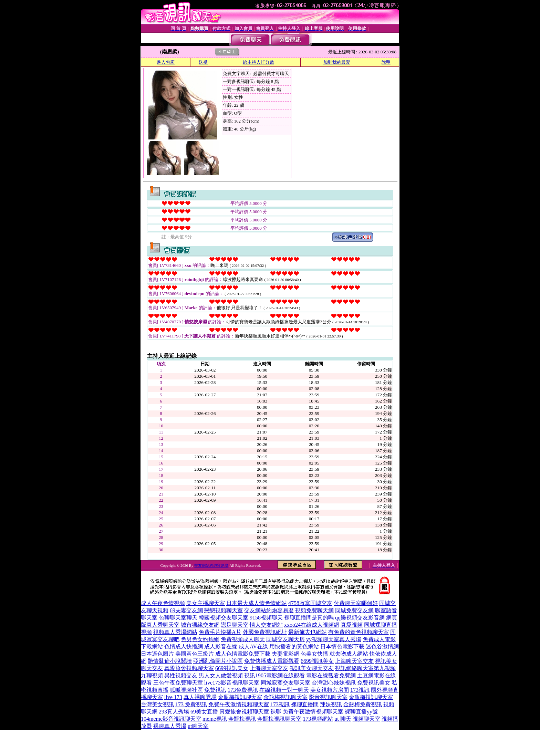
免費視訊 (215, 690)
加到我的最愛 (336, 62)
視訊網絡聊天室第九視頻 (365, 668)
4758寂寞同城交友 (310, 603)
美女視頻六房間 (329, 690)
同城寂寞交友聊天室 (285, 683)
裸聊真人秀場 (169, 726)
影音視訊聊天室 (328, 697)
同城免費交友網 (354, 610)
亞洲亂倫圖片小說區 (218, 661)
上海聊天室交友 (354, 661)
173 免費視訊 (191, 704)
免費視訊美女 (373, 683)
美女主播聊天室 (205, 603)
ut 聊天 (342, 719)
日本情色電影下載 (342, 646)
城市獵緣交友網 (200, 625)
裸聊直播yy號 (361, 712)
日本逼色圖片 (157, 654)
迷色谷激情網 (382, 646)
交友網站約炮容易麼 (211, 565)
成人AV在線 (253, 646)
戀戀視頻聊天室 (223, 610)
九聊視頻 (152, 675)
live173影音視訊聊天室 (231, 683)
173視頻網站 (318, 719)
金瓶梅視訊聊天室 (240, 697)
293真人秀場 (174, 712)
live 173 (173, 697)
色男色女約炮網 (200, 639)
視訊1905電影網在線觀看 (274, 675)
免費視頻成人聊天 (243, 639)
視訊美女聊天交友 (312, 668)
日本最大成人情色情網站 (256, 603)
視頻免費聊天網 (314, 610)
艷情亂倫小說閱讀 (170, 661)
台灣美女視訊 (157, 704)
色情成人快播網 (183, 646)
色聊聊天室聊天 (178, 617)
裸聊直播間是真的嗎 (309, 617)
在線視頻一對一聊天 (284, 690)
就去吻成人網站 (349, 654)
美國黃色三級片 (194, 654)
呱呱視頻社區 (186, 690)
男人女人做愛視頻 (221, 675)
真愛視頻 (352, 625)
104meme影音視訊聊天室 (171, 719)
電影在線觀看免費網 (331, 675)
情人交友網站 (266, 625)
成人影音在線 (220, 646)
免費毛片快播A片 (220, 632)
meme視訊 (214, 719)
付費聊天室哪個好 (356, 603)
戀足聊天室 (234, 625)
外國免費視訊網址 (265, 632)
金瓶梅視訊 (242, 719)
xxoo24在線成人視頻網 (311, 625)
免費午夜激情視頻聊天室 (238, 704)
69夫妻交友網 (186, 610)
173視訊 (360, 690)
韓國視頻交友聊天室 (223, 617)
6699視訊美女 (317, 661)
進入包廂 (166, 62)
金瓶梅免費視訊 (362, 704)
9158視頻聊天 (266, 617)
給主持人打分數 (258, 62)
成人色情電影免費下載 (242, 654)
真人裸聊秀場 (200, 697)
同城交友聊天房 (285, 639)
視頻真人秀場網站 (175, 632)
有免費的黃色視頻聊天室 (358, 632)
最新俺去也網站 (307, 632)
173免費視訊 (243, 690)
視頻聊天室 (366, 719)
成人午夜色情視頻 (163, 603)
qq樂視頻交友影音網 (360, 617)
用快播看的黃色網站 (294, 646)
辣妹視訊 (331, 704)
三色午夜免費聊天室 (178, 683)
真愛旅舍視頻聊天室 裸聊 (250, 712)
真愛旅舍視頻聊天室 (189, 668)
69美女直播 (204, 712)
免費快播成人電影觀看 (271, 661)
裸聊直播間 (305, 704)
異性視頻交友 (180, 675)
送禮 (203, 62)
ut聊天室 (198, 726)
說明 (386, 62)
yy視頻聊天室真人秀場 (333, 639)
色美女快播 (314, 654)
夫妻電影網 (285, 654)
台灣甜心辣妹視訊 (334, 683)
